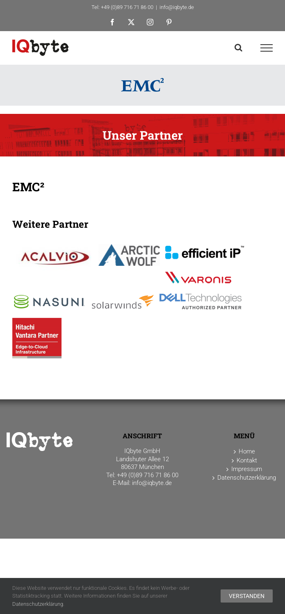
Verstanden (246, 596)
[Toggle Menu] (266, 48)
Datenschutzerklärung (37, 604)
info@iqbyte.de (177, 7)
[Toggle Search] (238, 47)
